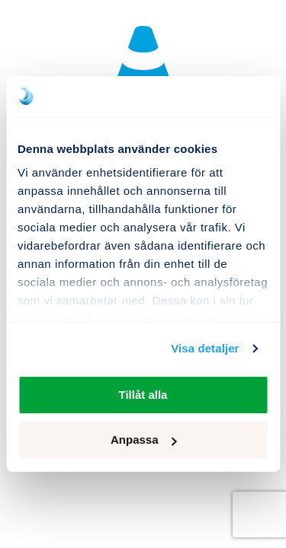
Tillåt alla (143, 394)
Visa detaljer (205, 348)
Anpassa (144, 439)
